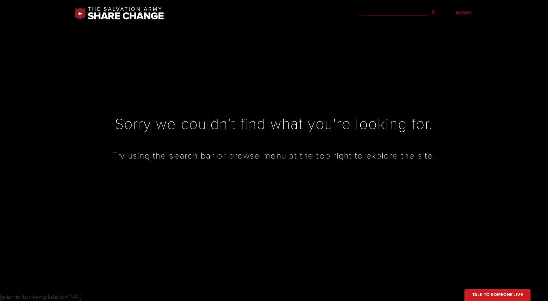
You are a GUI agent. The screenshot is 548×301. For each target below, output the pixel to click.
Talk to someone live (497, 295)
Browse (463, 13)
